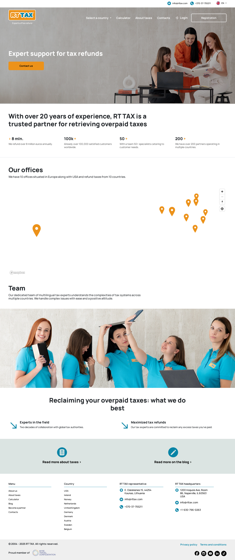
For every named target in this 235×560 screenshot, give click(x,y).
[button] (99, 18)
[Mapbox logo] (17, 273)
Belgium (68, 529)
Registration (208, 17)
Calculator (13, 499)
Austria (67, 520)
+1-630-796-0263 (190, 509)
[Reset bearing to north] (222, 201)
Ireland (67, 495)
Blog (10, 503)
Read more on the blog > (173, 462)
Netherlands (70, 503)
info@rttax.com (177, 3)
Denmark (68, 516)
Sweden (68, 524)
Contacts (13, 512)
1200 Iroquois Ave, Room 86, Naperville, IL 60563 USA (194, 493)
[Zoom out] (222, 196)
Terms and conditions (213, 544)
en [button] (221, 3)
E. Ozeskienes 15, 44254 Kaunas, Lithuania (138, 491)
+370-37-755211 (200, 3)
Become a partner (17, 507)
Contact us (26, 65)
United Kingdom (72, 507)
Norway (67, 499)
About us (12, 490)
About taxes (14, 495)
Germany (68, 512)
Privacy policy (188, 544)
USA (66, 490)
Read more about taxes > (61, 462)
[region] (117, 231)
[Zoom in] (222, 191)
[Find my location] (222, 208)
